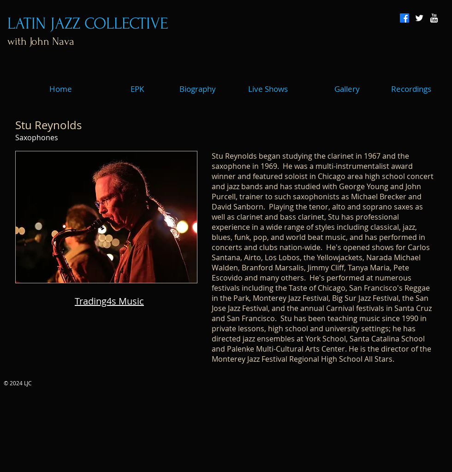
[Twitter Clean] (419, 18)
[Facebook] (404, 18)
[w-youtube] (434, 18)
